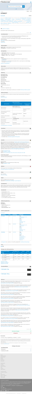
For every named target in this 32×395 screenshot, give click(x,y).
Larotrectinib (2, 212)
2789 (7, 152)
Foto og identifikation (27, 20)
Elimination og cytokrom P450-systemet (14, 136)
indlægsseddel (4, 241)
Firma (12, 20)
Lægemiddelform (3, 214)
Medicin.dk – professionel (27, 382)
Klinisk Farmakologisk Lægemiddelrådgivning (17, 148)
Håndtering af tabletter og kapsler (25, 89)
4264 (15, 152)
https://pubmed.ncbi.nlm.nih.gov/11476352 (7, 326)
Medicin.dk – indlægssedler (17, 383)
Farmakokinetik (8, 20)
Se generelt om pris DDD (4, 263)
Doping (13, 19)
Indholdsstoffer (20, 21)
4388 (24, 152)
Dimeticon (21, 219)
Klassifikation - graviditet (6, 151)
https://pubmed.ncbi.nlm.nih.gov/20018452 (7, 315)
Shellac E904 (21, 222)
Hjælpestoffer (11, 21)
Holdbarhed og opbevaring (26, 19)
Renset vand (21, 239)
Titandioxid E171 (22, 217)
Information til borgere (21, 331)
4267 (17, 152)
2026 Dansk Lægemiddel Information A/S (11, 393)
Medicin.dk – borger (7, 383)
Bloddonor (2, 19)
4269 (20, 152)
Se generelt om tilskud (4, 261)
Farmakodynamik (3, 20)
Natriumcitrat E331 (22, 238)
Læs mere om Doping (4, 174)
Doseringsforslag (18, 19)
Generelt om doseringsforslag (5, 63)
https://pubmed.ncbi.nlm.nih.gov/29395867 (21, 286)
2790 (9, 152)
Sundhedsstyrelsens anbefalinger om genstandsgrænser (13, 180)
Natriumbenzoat (22, 237)
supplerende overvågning (5, 28)
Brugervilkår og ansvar (6, 343)
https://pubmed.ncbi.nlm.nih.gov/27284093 (11, 290)
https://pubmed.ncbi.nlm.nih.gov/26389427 (7, 322)
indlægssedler (7, 0)
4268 (19, 152)
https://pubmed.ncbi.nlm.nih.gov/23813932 (7, 302)
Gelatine (21, 220)
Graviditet (2, 21)
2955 (13, 152)
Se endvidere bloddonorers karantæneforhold (7, 169)
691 (4, 152)
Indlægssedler (22, 333)
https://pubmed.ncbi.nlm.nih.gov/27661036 (7, 294)
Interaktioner (29, 21)
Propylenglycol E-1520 (22, 221)
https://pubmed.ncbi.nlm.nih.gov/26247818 (7, 298)
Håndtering (15, 21)
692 (6, 152)
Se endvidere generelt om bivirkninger (6, 125)
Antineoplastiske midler (6, 150)
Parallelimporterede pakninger (25, 241)
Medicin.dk (10, 384)
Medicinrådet (3, 40)
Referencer (9, 23)
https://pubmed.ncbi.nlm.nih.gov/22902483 (23, 305)
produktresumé (4, 59)
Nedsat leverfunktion (15, 22)
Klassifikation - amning (6, 163)
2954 (11, 152)
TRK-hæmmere (3, 42)
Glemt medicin (6, 21)
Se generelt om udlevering (4, 262)
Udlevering (3, 252)
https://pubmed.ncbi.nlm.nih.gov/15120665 (10, 318)
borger (2, 0)
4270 (22, 152)
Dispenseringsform (8, 19)
